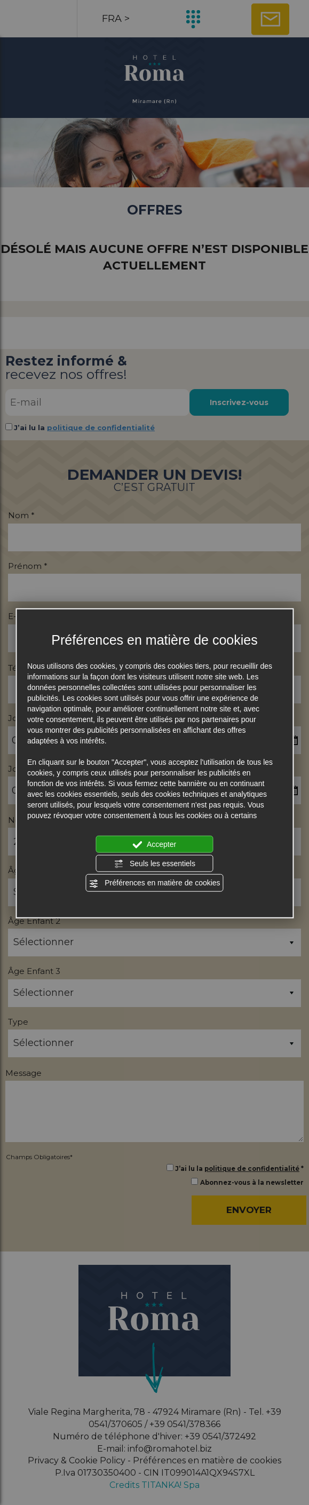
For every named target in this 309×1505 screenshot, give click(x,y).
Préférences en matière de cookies (154, 883)
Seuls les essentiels (154, 864)
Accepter (154, 844)
